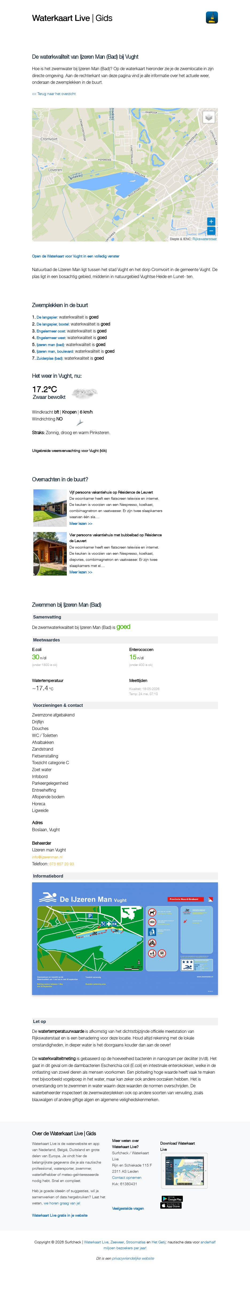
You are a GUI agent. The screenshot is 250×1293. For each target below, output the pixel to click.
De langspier (47, 317)
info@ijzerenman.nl (47, 857)
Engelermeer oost (51, 331)
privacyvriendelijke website (133, 1258)
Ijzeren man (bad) (50, 344)
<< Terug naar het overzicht (54, 93)
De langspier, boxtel (53, 324)
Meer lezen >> (80, 523)
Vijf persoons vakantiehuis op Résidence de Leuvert (111, 492)
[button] (209, 117)
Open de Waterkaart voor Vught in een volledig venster (75, 256)
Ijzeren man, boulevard (55, 351)
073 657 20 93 (61, 864)
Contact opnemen (127, 1177)
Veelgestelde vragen (128, 1208)
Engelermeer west (51, 337)
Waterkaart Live (96, 1242)
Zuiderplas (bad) (49, 358)
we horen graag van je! (62, 1203)
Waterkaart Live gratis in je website (59, 1215)
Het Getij (159, 1242)
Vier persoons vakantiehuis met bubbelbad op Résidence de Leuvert (115, 538)
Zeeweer (117, 1242)
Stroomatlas (136, 1242)
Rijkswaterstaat (205, 238)
